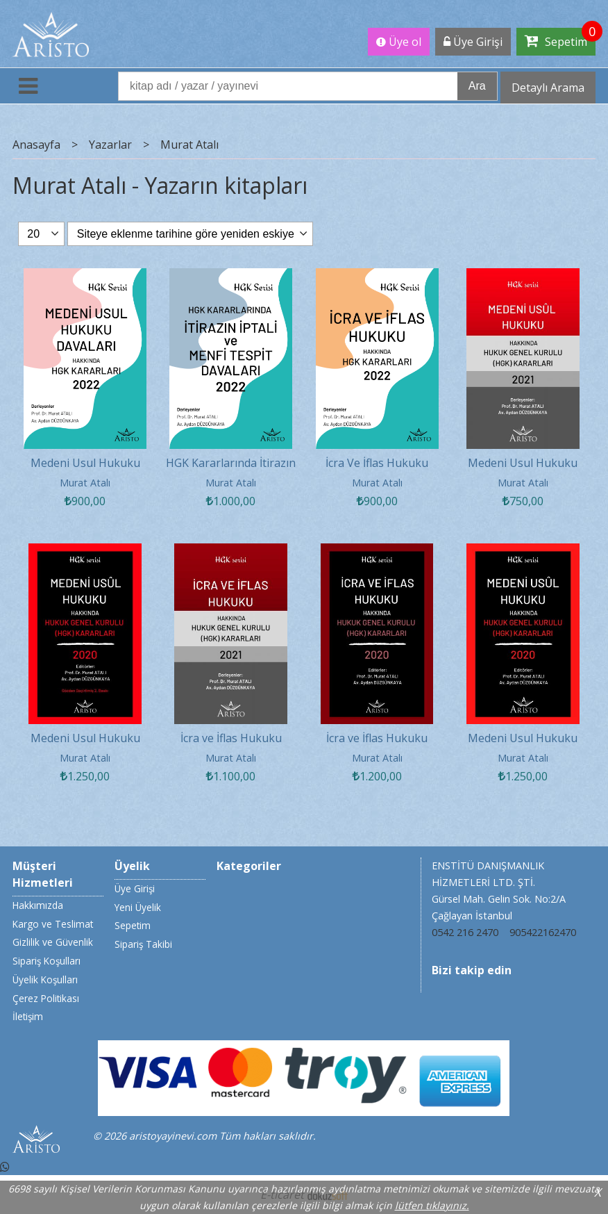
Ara (477, 86)
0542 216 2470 (465, 932)
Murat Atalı (85, 482)
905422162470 (542, 932)
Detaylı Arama (548, 87)
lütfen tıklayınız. (432, 1205)
